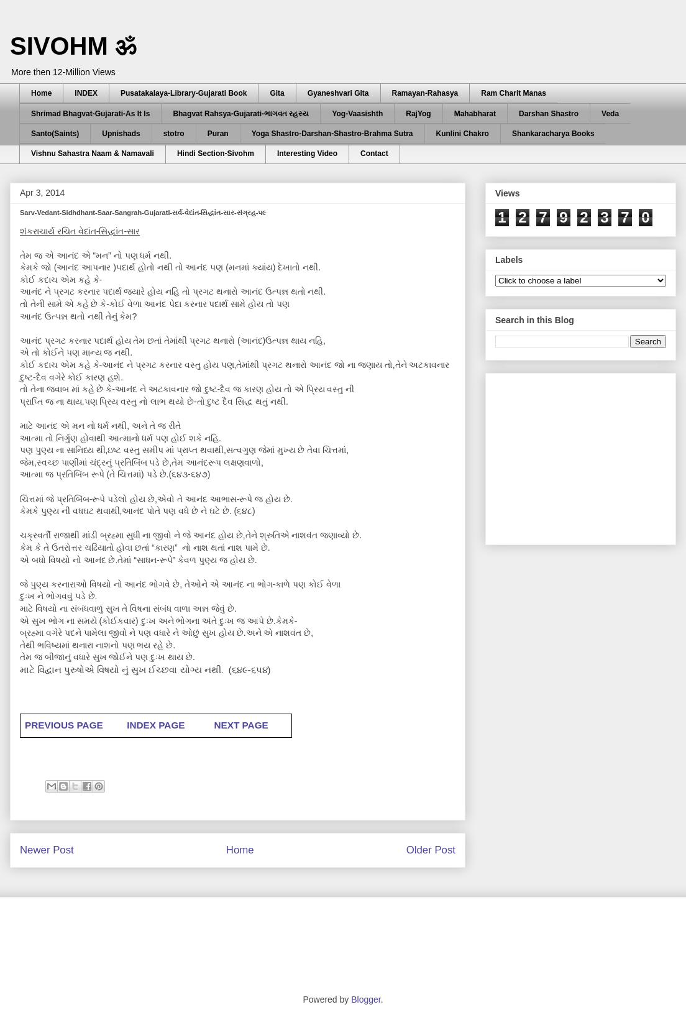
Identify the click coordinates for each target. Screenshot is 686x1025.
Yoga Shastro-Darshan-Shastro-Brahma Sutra (332, 133)
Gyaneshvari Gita (338, 93)
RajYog (418, 113)
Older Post (430, 850)
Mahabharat (475, 113)
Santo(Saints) (55, 133)
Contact (374, 153)
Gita (277, 93)
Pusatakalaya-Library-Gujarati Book (184, 93)
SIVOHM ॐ (73, 46)
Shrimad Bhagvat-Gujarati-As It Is (90, 113)
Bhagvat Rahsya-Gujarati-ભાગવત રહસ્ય (241, 113)
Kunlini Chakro (462, 133)
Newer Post (47, 850)
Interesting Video (307, 153)
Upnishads (121, 133)
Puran (218, 133)
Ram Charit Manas (513, 93)
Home (41, 93)
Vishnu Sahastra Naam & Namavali (92, 153)
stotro (174, 133)
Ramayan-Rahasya (425, 93)
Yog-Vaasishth (357, 113)
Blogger (365, 999)
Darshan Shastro (549, 113)
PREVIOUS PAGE (64, 725)
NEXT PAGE (241, 725)
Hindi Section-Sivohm (215, 153)
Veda (610, 113)
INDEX (86, 93)
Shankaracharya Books (553, 133)
